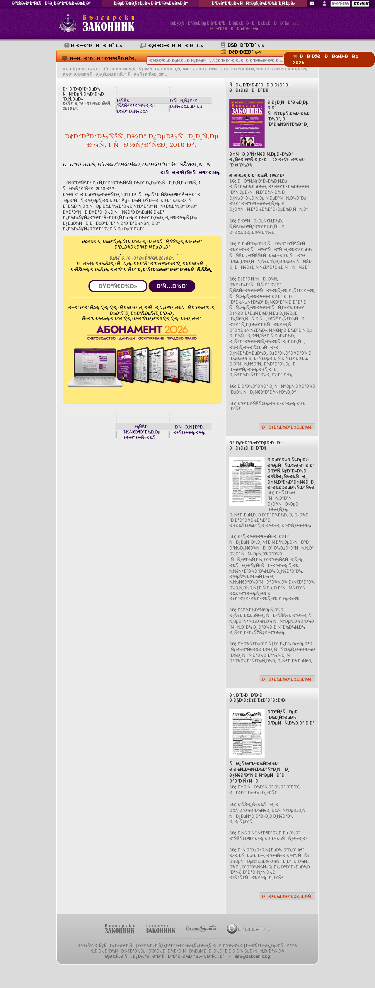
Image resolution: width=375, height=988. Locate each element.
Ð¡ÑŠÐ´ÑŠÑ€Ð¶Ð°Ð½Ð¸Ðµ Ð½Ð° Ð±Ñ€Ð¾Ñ (136, 106)
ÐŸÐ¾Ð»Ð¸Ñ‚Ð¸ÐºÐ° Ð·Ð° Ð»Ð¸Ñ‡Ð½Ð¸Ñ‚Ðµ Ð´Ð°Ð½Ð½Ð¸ (190, 945)
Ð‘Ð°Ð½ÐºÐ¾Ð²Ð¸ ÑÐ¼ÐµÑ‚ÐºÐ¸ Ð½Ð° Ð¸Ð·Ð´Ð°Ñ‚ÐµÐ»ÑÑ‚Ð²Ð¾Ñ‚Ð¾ (216, 951)
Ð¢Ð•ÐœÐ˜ (241, 52)
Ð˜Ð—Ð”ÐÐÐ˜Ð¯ (93, 45)
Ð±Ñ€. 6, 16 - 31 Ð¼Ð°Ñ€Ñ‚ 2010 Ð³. (238, 69)
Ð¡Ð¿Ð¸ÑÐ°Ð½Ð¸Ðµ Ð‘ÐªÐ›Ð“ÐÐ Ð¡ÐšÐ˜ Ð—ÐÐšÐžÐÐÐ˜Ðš (230, 23)
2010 (199, 69)
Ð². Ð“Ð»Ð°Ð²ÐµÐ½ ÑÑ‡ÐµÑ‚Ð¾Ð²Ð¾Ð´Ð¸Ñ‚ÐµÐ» (144, 69)
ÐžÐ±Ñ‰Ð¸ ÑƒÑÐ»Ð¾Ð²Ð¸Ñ (106, 945)
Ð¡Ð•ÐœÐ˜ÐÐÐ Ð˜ (171, 45)
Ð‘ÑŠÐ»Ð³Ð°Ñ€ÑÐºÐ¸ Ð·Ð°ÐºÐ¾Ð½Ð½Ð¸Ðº (51, 4)
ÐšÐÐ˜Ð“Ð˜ (242, 45)
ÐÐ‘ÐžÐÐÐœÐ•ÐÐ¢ (234, 29)
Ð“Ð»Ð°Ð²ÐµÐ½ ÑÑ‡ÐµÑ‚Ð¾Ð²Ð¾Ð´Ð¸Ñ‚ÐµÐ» (253, 4)
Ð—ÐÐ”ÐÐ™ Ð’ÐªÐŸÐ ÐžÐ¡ (99, 59)
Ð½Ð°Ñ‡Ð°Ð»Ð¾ (77, 69)
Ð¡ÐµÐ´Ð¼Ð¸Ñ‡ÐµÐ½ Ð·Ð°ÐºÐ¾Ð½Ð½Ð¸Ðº (151, 4)
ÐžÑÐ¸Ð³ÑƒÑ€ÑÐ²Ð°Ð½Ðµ (191, 172)
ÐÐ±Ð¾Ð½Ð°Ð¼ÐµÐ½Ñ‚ (287, 427)
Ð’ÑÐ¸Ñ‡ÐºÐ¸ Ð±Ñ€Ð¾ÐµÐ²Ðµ (186, 103)
